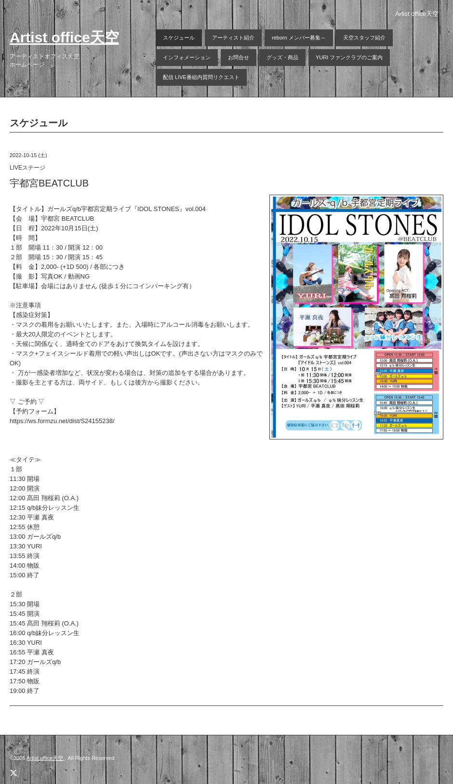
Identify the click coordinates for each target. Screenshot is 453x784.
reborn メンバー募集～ (299, 37)
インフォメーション (187, 57)
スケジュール (179, 37)
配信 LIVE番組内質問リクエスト (201, 77)
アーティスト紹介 (233, 37)
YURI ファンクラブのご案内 (349, 57)
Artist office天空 (64, 37)
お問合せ (238, 57)
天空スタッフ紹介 (364, 37)
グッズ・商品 (282, 57)
